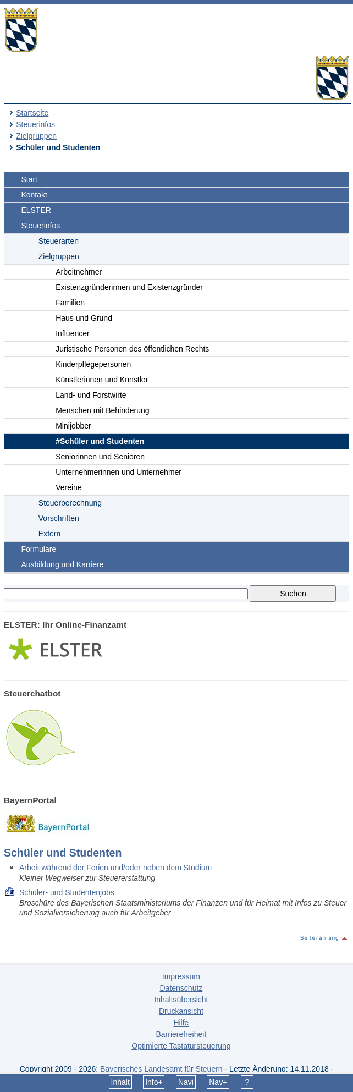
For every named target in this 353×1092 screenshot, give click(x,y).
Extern (49, 533)
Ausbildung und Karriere (62, 564)
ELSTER (36, 210)
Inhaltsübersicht (181, 999)
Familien (70, 302)
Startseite (32, 112)
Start (29, 179)
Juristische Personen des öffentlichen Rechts (132, 348)
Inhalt (120, 1082)
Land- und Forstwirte (91, 395)
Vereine (68, 487)
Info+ (154, 1082)
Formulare (38, 549)
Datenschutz (180, 988)
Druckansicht (181, 1011)
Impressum (181, 976)
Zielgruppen (36, 135)
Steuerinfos (35, 124)
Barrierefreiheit (181, 1034)
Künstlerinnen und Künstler (102, 379)
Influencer (72, 333)
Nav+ (218, 1082)
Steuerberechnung (70, 502)
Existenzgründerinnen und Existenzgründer (129, 287)
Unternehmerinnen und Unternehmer (118, 472)
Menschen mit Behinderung (102, 410)
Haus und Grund (84, 318)
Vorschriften (58, 518)
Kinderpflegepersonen (93, 364)
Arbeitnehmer (79, 271)
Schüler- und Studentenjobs (66, 892)
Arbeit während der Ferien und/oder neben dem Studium (115, 867)
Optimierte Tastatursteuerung (180, 1045)
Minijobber (73, 425)
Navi (186, 1082)
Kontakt (34, 194)
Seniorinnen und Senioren (100, 456)
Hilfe (181, 1022)
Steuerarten (58, 241)
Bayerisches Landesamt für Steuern (161, 1068)
